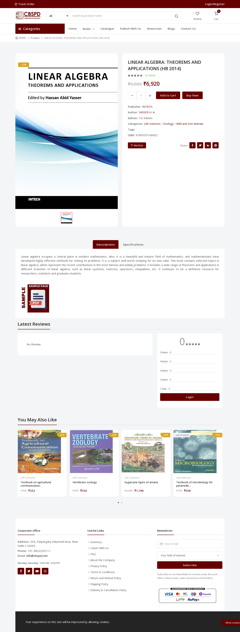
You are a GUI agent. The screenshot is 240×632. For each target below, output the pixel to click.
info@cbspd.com (37, 556)
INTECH (147, 106)
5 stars (165, 352)
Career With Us (99, 548)
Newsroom (154, 28)
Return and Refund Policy (105, 578)
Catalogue (107, 28)
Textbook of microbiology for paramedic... (194, 484)
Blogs (171, 28)
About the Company (102, 560)
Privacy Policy (98, 566)
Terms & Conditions (102, 572)
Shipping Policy (99, 584)
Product (35, 38)
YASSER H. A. (147, 112)
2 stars (165, 379)
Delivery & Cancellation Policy (108, 590)
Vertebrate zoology (85, 482)
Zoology (168, 123)
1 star (165, 388)
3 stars (165, 370)
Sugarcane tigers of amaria (141, 482)
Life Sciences (152, 123)
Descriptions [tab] (106, 244)
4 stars (165, 361)
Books (89, 29)
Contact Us (188, 28)
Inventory (96, 542)
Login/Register (215, 4)
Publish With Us (130, 28)
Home (73, 28)
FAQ (93, 554)
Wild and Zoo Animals (189, 123)
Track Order (24, 4)
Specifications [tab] (133, 244)
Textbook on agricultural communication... (36, 484)
